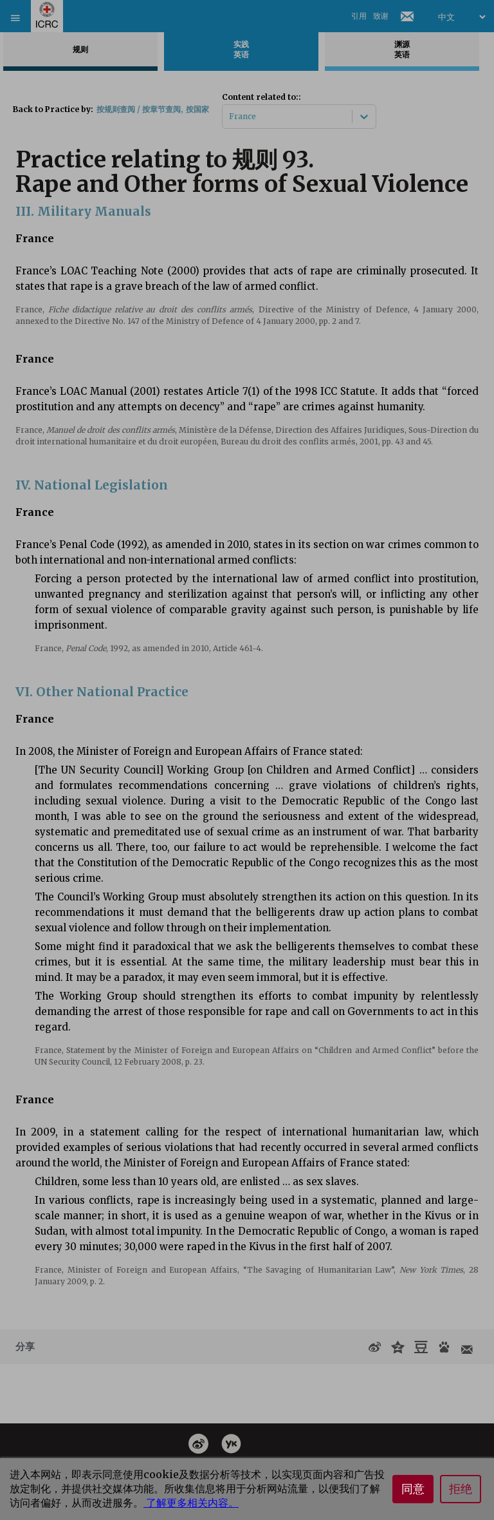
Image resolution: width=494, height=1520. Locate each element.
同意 (413, 1489)
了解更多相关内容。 (191, 1502)
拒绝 (460, 1489)
